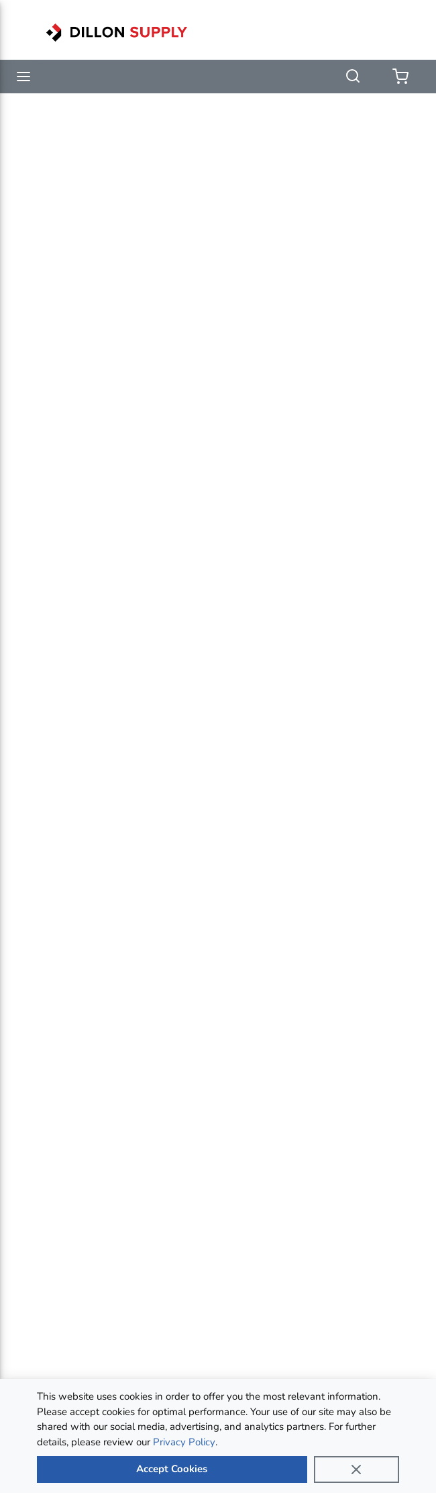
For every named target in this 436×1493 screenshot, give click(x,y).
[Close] (357, 1469)
